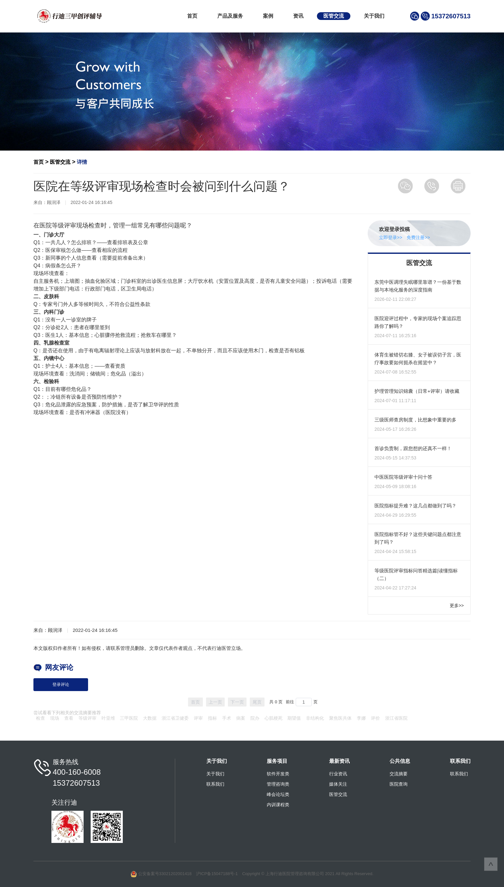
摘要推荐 (92, 712)
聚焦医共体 (340, 718)
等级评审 (87, 718)
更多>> (457, 605)
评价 (375, 718)
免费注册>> (418, 237)
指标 (212, 718)
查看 (68, 718)
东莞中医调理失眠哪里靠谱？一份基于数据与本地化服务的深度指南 (417, 285)
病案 (240, 718)
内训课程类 (278, 804)
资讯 (298, 16)
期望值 (294, 718)
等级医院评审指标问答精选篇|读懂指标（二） (416, 574)
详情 (82, 162)
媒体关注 (338, 784)
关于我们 (374, 16)
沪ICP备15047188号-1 (217, 873)
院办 (254, 718)
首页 (192, 16)
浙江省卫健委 (175, 718)
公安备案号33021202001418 (165, 873)
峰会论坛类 (278, 794)
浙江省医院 (396, 718)
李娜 (361, 718)
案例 (268, 16)
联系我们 (215, 784)
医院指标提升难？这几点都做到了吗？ (415, 505)
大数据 (150, 718)
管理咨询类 (278, 784)
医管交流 (333, 16)
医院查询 (399, 784)
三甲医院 (129, 718)
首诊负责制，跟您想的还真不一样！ (413, 448)
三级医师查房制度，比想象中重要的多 (415, 419)
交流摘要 (399, 773)
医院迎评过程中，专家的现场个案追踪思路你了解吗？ (417, 322)
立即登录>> (390, 237)
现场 (54, 718)
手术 (226, 718)
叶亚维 (108, 718)
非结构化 (315, 718)
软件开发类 (278, 773)
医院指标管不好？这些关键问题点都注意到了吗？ (417, 538)
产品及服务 (230, 16)
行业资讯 (338, 773)
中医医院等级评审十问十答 (403, 477)
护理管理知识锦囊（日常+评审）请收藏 (416, 391)
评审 (198, 718)
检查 (40, 718)
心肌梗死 (274, 718)
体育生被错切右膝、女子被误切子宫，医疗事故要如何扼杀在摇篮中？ (417, 358)
